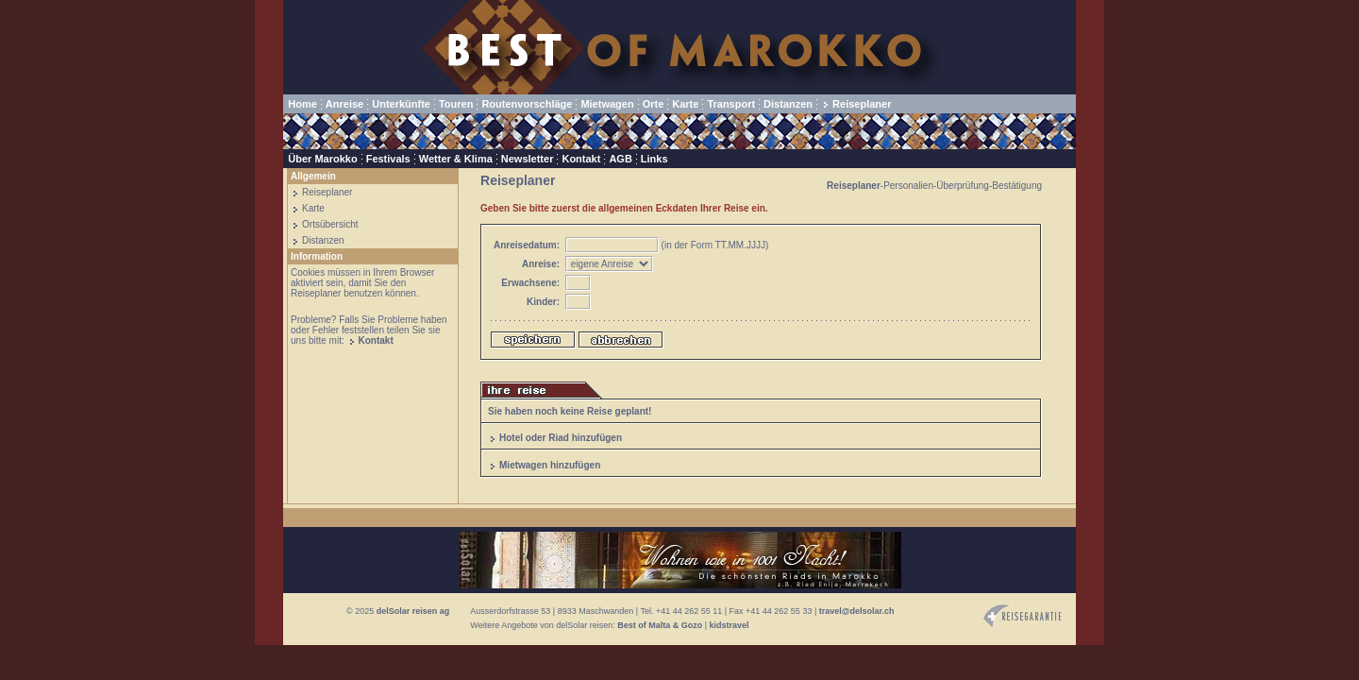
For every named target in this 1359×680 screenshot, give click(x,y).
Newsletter (527, 158)
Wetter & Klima (456, 158)
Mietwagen (606, 104)
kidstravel (729, 625)
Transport (731, 104)
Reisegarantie (1022, 616)
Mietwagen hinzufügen (549, 465)
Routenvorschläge (526, 104)
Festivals (388, 158)
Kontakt (581, 158)
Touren (456, 104)
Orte (653, 104)
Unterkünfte (401, 104)
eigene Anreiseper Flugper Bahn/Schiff (609, 264)
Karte (685, 104)
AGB (620, 158)
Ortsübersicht (330, 224)
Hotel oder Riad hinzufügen (560, 438)
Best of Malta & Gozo (659, 625)
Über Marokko (322, 158)
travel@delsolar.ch (857, 611)
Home (302, 104)
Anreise (344, 104)
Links (654, 158)
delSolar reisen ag (413, 611)
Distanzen (788, 104)
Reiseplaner (861, 104)
